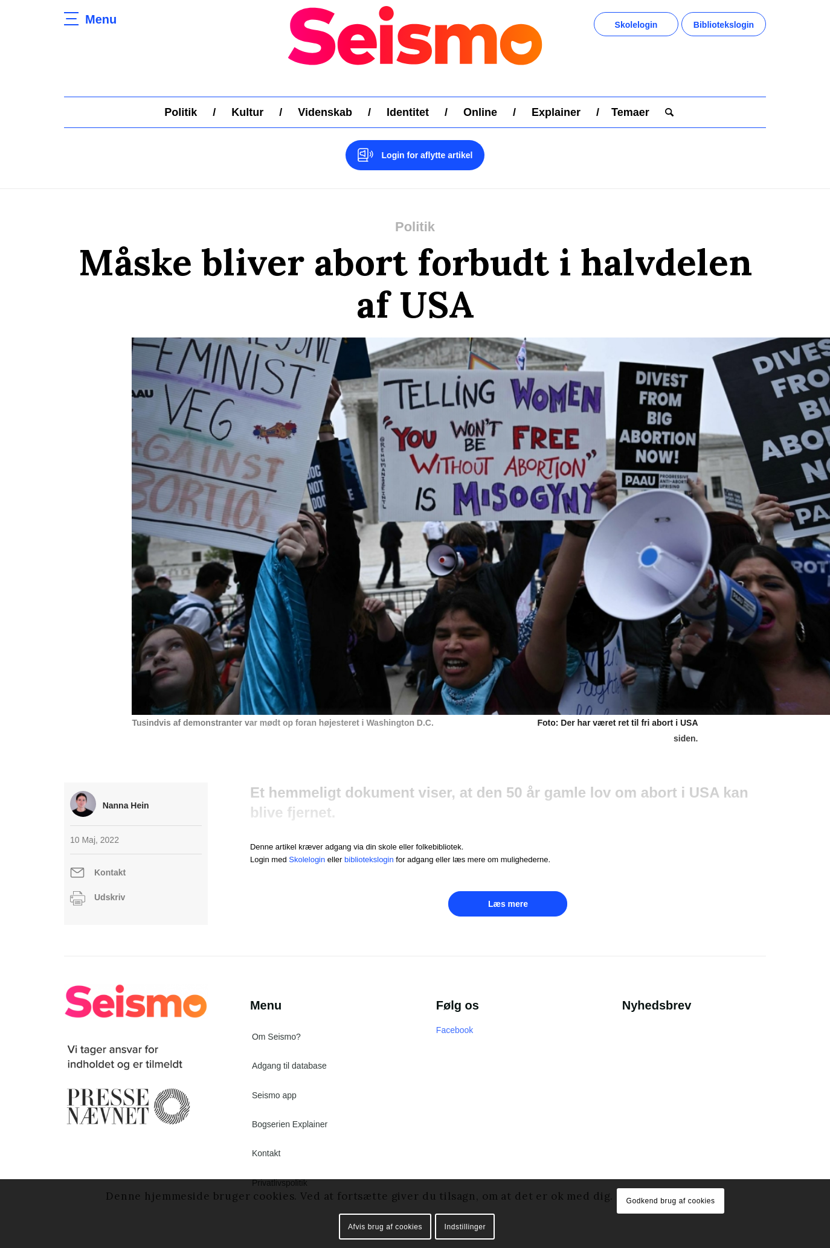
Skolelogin (636, 25)
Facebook (454, 1014)
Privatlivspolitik (279, 1167)
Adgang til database (289, 1050)
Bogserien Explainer (289, 1108)
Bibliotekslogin (723, 25)
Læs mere (508, 888)
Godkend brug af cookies (670, 1201)
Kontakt (110, 857)
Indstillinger (465, 1227)
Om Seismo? (276, 1021)
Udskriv (109, 881)
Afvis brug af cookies (385, 1227)
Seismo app (274, 1079)
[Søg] (665, 112)
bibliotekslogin (369, 843)
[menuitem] (180, 112)
